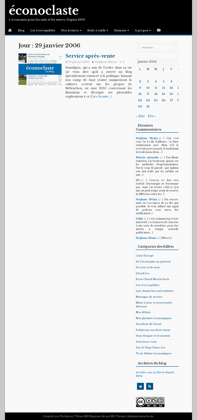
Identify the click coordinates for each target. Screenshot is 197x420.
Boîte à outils (96, 30)
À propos (141, 30)
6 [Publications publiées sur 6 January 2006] (171, 81)
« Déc (140, 116)
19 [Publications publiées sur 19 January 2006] (163, 94)
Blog (21, 30)
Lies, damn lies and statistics (155, 291)
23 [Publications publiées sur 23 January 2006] (140, 100)
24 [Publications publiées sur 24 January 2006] (148, 100)
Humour (120, 30)
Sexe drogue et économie (153, 335)
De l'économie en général (153, 261)
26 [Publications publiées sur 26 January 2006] (163, 100)
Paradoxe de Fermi (148, 324)
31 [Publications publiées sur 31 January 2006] (147, 106)
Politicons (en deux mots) (153, 330)
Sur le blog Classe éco (150, 347)
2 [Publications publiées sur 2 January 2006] (140, 81)
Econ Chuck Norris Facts (152, 279)
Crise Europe (145, 255)
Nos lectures (70, 30)
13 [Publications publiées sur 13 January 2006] (171, 88)
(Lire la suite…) (100, 96)
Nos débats (143, 312)
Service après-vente (90, 56)
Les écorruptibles (42, 30)
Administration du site (141, 416)
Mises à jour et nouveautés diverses (154, 304)
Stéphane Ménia (106, 62)
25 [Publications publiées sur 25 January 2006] (156, 100)
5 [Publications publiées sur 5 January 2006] (163, 81)
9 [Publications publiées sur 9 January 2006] (140, 88)
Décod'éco (142, 273)
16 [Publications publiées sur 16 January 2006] (140, 94)
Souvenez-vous (146, 341)
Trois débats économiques (153, 353)
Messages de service (149, 296)
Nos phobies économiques (153, 318)
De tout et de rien (148, 267)
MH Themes (118, 416)
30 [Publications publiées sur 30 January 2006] (140, 106)
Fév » (152, 116)
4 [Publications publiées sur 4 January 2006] (156, 81)
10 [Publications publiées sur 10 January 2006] (148, 88)
